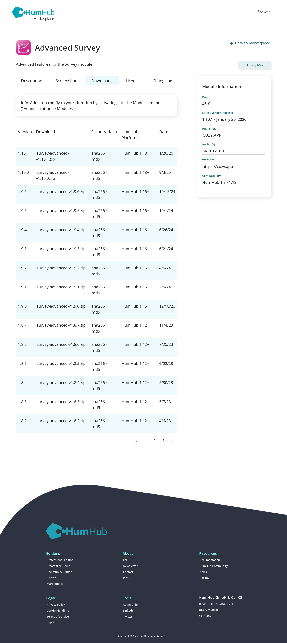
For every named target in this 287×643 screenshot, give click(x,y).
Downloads (101, 80)
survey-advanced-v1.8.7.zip (61, 325)
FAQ (125, 560)
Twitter (127, 616)
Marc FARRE (214, 150)
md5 (96, 159)
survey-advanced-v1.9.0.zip (61, 306)
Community (130, 604)
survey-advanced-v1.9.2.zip (61, 268)
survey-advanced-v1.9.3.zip (61, 248)
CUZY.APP (212, 135)
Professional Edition (60, 560)
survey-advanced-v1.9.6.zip (61, 191)
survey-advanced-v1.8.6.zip (61, 344)
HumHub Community (214, 566)
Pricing (51, 578)
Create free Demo (58, 566)
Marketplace (55, 584)
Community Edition (59, 572)
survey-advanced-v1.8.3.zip (61, 401)
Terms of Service (58, 616)
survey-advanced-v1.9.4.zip (61, 229)
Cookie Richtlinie (58, 610)
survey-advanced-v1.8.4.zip (61, 382)
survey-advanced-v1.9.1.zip (61, 287)
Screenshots (67, 80)
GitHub (204, 578)
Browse (264, 11)
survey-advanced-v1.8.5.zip (61, 363)
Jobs (126, 578)
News (203, 572)
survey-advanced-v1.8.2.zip (61, 420)
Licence (133, 80)
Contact (128, 572)
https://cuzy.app (218, 166)
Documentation (210, 560)
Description (31, 80)
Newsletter (130, 566)
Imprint (52, 622)
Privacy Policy (56, 604)
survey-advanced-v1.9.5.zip (61, 210)
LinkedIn (129, 610)
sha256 (98, 153)
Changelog (162, 80)
